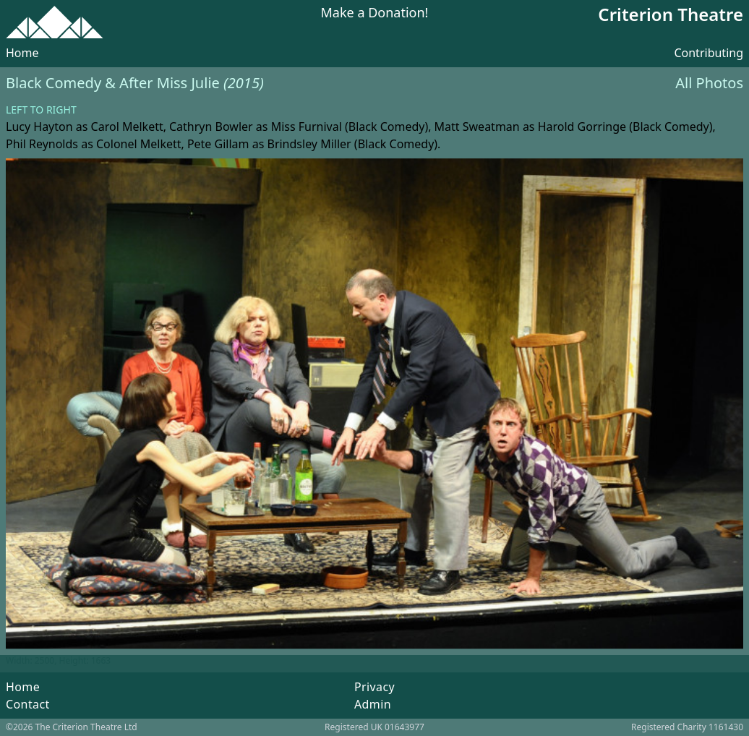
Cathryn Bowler (211, 126)
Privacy (374, 687)
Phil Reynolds (42, 144)
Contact (28, 704)
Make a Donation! (375, 13)
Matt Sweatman (477, 126)
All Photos (709, 83)
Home (22, 53)
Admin (372, 704)
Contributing (708, 53)
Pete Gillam (218, 144)
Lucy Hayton (39, 126)
